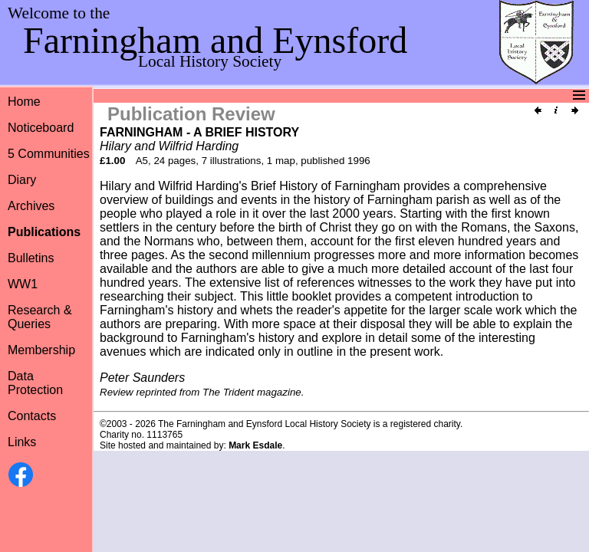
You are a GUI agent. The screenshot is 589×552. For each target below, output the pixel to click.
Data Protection (35, 383)
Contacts (32, 415)
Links (22, 442)
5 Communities (49, 153)
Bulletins (31, 257)
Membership (41, 349)
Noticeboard (41, 127)
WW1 (23, 284)
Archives (31, 205)
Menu (292, 95)
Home (24, 101)
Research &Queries (40, 317)
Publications (44, 231)
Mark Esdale (255, 445)
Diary (22, 179)
